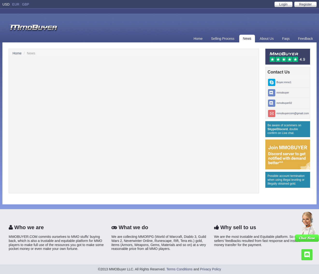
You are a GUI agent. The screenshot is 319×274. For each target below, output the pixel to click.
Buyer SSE (33, 29)
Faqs (286, 38)
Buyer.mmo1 (279, 82)
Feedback (305, 38)
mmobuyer (278, 92)
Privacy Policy (210, 269)
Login (283, 4)
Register (305, 4)
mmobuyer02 (280, 103)
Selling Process (222, 38)
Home (198, 38)
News (247, 38)
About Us (267, 38)
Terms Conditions (179, 269)
